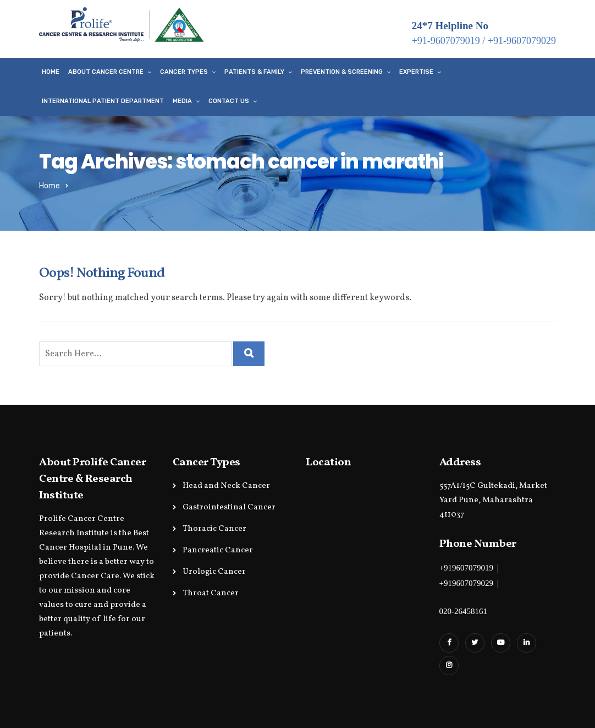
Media (182, 101)
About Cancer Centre (106, 71)
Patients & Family (254, 71)
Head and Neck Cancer (226, 486)
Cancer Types (184, 71)
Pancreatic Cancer (218, 550)
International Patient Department (103, 101)
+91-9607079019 (446, 40)
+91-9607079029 (522, 40)
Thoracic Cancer (214, 529)
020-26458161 (463, 611)
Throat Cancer (211, 593)
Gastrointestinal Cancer (229, 507)
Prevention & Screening (342, 71)
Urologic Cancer (214, 572)
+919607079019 (466, 567)
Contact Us (228, 101)
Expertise (416, 71)
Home (50, 71)
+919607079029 (466, 583)
